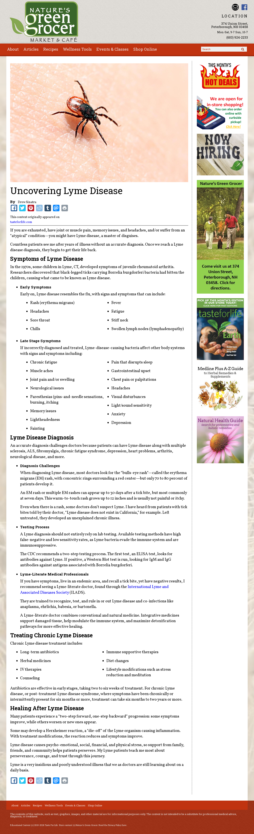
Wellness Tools (77, 49)
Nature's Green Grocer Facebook (244, 7)
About (13, 49)
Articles (31, 49)
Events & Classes (112, 49)
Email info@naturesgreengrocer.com (235, 7)
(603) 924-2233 (237, 37)
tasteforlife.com (21, 222)
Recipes (50, 49)
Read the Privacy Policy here (112, 825)
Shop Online (145, 49)
